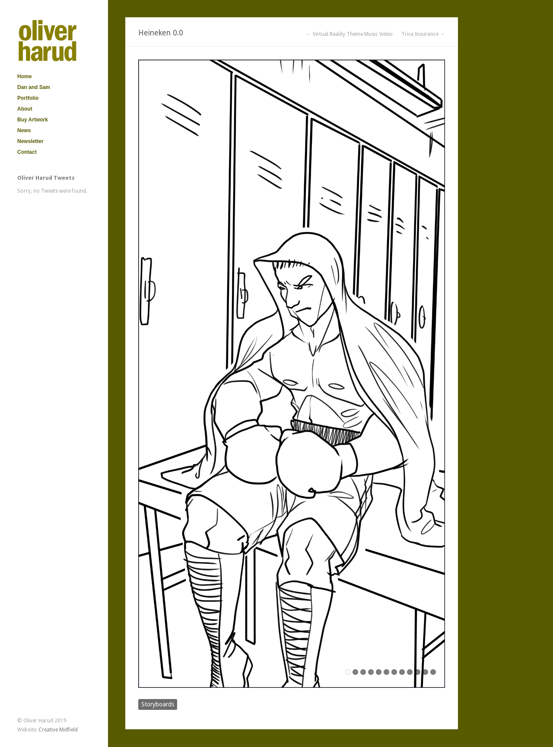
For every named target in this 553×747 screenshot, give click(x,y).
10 (417, 672)
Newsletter (30, 141)
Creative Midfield (58, 730)
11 (425, 672)
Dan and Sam (33, 87)
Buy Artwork (32, 120)
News (24, 130)
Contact (27, 152)
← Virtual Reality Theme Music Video (349, 34)
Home (24, 76)
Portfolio (27, 98)
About (24, 109)
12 (433, 672)
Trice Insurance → (423, 34)
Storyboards (157, 704)
